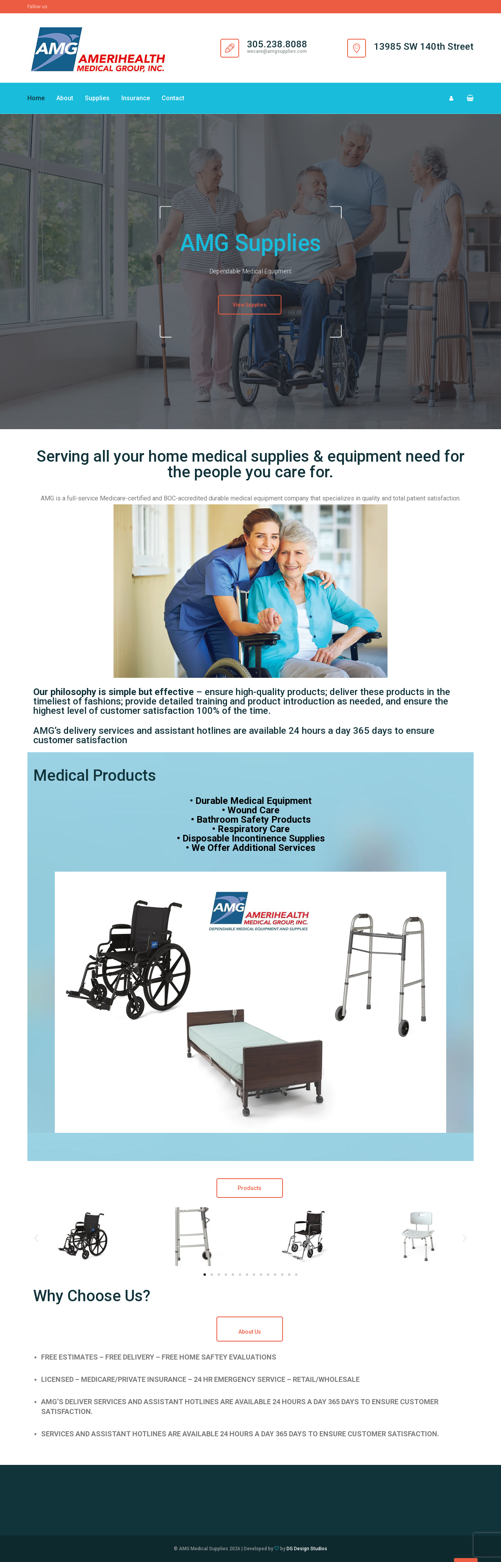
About (64, 98)
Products (249, 1188)
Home (36, 98)
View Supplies (250, 305)
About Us (249, 1332)
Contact (173, 98)
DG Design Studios (307, 1548)
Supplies (97, 98)
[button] (467, 98)
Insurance (135, 98)
